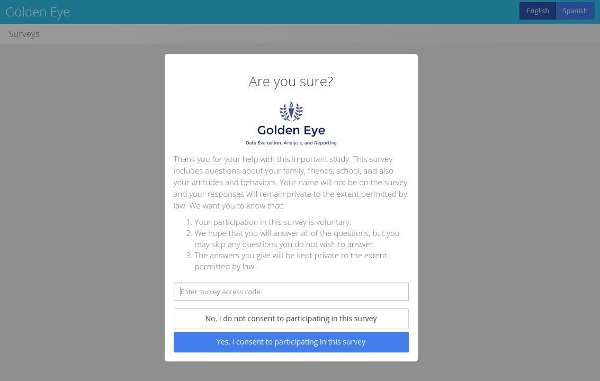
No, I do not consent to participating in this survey (291, 318)
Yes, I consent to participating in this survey (291, 342)
